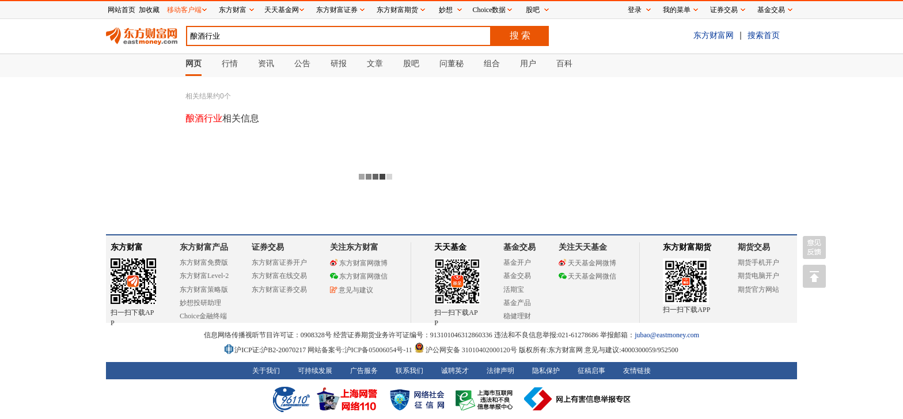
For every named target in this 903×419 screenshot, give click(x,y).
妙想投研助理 (200, 303)
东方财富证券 (337, 10)
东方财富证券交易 (279, 289)
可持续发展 (315, 371)
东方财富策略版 (204, 289)
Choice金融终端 (203, 316)
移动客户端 (184, 10)
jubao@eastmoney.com (667, 335)
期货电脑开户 (758, 276)
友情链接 (637, 371)
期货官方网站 (758, 289)
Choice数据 (489, 10)
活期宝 (513, 289)
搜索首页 (764, 35)
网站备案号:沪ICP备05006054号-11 (361, 350)
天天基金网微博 (587, 263)
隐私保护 (546, 371)
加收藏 (149, 10)
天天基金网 (281, 10)
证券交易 (724, 10)
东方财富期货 (687, 247)
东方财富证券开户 (279, 262)
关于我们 (266, 371)
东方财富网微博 (359, 263)
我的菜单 (676, 10)
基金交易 (517, 276)
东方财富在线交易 (279, 276)
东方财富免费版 (204, 262)
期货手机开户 (758, 262)
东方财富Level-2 (204, 276)
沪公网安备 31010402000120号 (465, 350)
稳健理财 (517, 316)
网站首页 (121, 10)
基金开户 (517, 262)
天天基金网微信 (587, 276)
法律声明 (500, 371)
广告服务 (364, 371)
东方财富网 (713, 35)
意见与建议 (351, 290)
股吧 (533, 10)
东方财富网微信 (359, 276)
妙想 (446, 10)
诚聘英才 (455, 371)
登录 (635, 10)
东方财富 (127, 247)
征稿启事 (591, 371)
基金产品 (517, 303)
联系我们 (409, 371)
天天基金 (450, 247)
